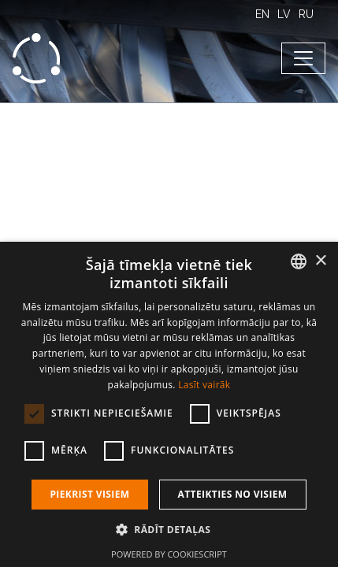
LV (284, 14)
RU (306, 14)
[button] (169, 529)
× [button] (320, 261)
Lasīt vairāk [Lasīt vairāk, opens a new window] (204, 384)
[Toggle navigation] (303, 58)
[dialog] (169, 404)
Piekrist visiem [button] (89, 494)
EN (262, 14)
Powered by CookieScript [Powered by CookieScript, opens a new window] (169, 554)
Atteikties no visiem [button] (233, 494)
